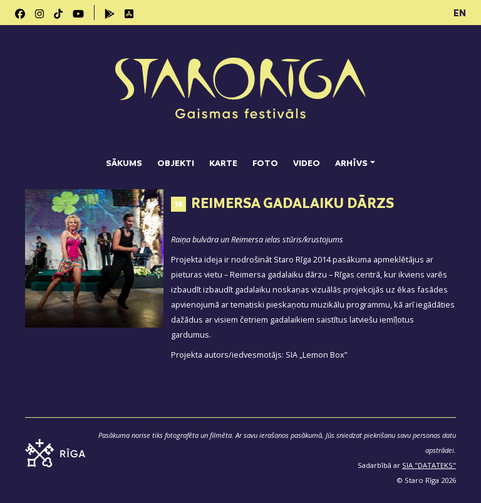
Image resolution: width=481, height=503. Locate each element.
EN (459, 12)
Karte (223, 162)
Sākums (124, 162)
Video (306, 162)
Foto (265, 162)
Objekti (175, 162)
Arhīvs (351, 162)
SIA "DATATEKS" (429, 465)
